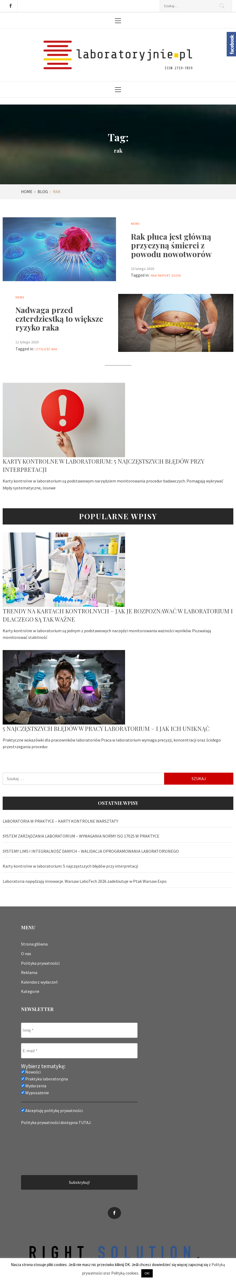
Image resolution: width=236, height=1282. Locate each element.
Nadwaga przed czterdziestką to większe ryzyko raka (59, 319)
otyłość (43, 349)
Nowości (31, 1072)
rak (154, 275)
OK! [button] (147, 1273)
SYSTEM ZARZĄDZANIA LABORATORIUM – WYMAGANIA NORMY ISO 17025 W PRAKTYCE (81, 836)
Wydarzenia (33, 1085)
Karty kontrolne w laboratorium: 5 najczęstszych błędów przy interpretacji (70, 866)
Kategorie (30, 991)
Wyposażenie (35, 1092)
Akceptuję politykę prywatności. (52, 1110)
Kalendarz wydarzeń (39, 982)
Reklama (29, 972)
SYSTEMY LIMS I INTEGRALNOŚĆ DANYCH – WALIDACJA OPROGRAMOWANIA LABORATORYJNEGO (91, 851)
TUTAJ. (85, 1122)
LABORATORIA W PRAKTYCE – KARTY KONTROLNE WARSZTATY (60, 821)
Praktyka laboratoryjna (44, 1078)
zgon (176, 275)
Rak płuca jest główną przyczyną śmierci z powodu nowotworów (171, 245)
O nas (26, 953)
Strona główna (34, 944)
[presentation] (43, 1149)
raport (164, 275)
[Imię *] (79, 1030)
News (135, 224)
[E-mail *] (79, 1050)
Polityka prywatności (40, 963)
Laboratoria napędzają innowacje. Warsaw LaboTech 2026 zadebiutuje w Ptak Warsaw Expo (85, 881)
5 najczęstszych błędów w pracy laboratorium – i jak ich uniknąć (106, 728)
